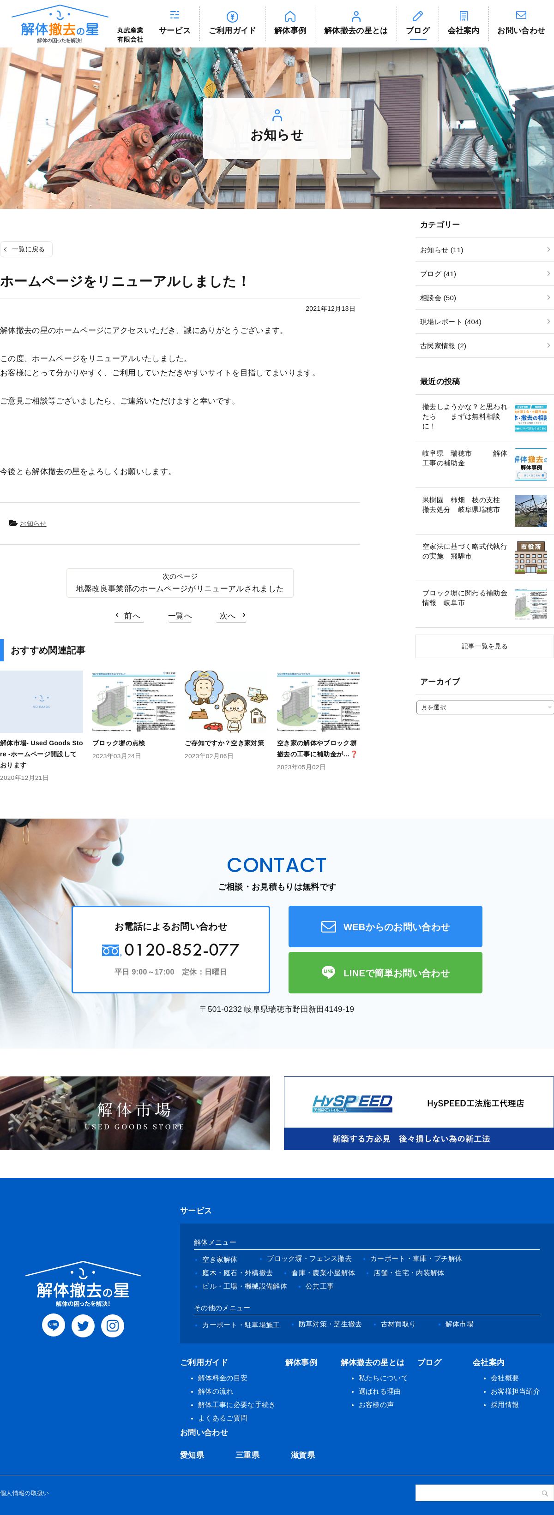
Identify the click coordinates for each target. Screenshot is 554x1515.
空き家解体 (220, 1259)
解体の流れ (216, 1391)
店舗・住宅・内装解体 (408, 1273)
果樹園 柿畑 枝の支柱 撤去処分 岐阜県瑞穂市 (464, 504)
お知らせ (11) (442, 250)
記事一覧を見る (485, 646)
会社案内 (464, 30)
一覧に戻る (28, 249)
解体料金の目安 (222, 1378)
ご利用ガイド (233, 30)
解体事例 (290, 30)
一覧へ (180, 616)
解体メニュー (215, 1242)
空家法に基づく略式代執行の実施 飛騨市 (464, 551)
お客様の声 (376, 1404)
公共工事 (320, 1286)
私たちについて (383, 1378)
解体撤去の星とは (356, 30)
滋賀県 (303, 1455)
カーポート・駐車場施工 (241, 1325)
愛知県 (192, 1455)
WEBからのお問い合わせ (396, 927)
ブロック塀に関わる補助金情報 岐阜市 (464, 597)
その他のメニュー (222, 1308)
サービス (175, 30)
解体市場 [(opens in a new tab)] (460, 1324)
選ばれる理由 (380, 1391)
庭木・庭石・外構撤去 (237, 1273)
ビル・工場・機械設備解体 (244, 1286)
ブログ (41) (438, 274)
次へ (228, 616)
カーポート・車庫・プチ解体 (416, 1258)
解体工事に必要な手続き (237, 1404)
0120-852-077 (182, 949)
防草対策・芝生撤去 (330, 1324)
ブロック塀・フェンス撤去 (309, 1258)
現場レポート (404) (451, 322)
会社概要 (505, 1378)
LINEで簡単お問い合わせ (396, 973)
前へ (132, 616)
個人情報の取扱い (24, 1493)
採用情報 (505, 1404)
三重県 (247, 1455)
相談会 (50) (438, 298)
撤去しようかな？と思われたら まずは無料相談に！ (464, 416)
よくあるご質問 (222, 1418)
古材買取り (398, 1324)
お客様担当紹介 (515, 1391)
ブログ (418, 30)
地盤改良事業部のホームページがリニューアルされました (180, 588)
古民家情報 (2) (443, 346)
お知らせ (33, 523)
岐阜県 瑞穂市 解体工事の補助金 (464, 458)
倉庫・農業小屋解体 (323, 1273)
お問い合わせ (204, 1432)
